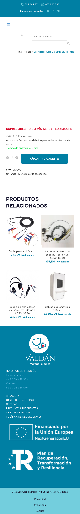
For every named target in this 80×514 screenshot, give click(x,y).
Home (19, 51)
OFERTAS (11, 404)
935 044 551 (31, 4)
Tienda (27, 51)
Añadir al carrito (44, 159)
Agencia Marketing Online (35, 491)
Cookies (40, 510)
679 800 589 (52, 4)
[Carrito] (22, 34)
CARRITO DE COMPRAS (20, 400)
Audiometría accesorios (34, 173)
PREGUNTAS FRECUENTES (22, 408)
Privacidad (40, 499)
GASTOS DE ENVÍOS (18, 412)
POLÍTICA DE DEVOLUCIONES (24, 416)
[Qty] (12, 157)
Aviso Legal (40, 505)
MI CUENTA (13, 395)
